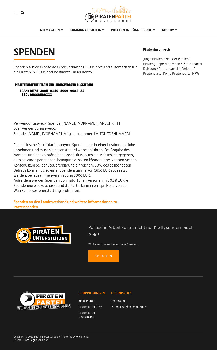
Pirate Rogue (30, 340)
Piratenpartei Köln (156, 73)
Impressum (118, 301)
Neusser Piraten (177, 59)
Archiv (168, 30)
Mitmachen (50, 30)
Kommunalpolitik (85, 30)
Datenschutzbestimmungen (128, 307)
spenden (103, 256)
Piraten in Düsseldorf (131, 30)
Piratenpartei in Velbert (176, 69)
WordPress (82, 336)
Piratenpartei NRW (185, 73)
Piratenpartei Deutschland (86, 315)
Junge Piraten (153, 59)
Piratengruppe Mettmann (161, 64)
